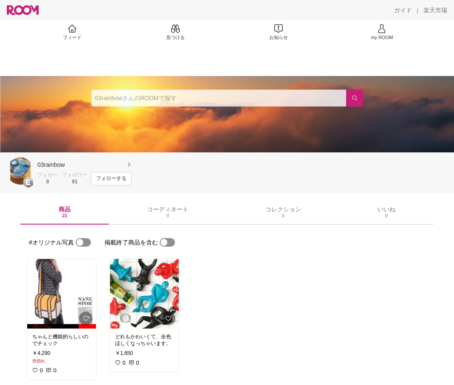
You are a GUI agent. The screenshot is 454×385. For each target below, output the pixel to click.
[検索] (354, 98)
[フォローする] (111, 178)
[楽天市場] (435, 10)
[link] (61, 294)
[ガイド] (403, 10)
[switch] (83, 242)
